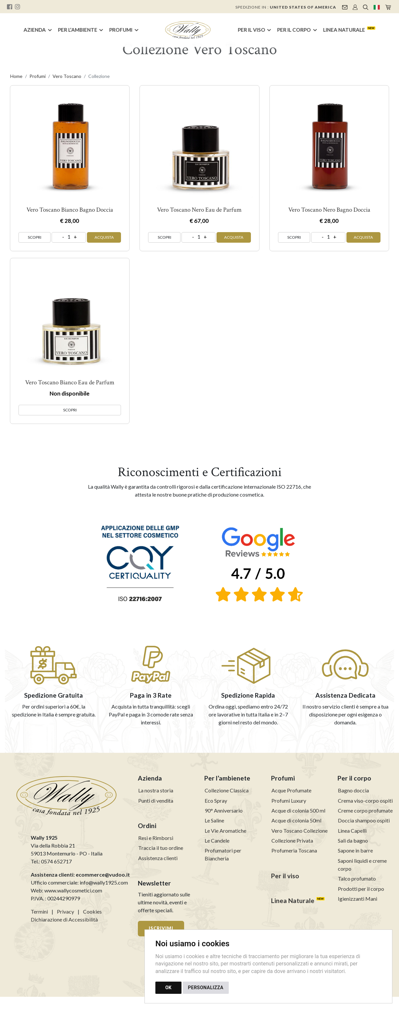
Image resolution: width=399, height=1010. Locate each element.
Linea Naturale (344, 30)
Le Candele (217, 840)
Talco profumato (357, 878)
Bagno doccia (353, 790)
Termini (39, 911)
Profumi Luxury (288, 800)
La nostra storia (155, 790)
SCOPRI (34, 237)
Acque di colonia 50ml (296, 820)
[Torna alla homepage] (188, 30)
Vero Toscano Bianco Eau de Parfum (69, 382)
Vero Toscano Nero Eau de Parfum (199, 210)
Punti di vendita (155, 800)
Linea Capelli (352, 830)
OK (168, 987)
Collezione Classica (227, 790)
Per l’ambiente (77, 30)
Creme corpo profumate (365, 810)
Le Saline (214, 820)
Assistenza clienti (158, 858)
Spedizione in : (285, 7)
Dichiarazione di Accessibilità (64, 919)
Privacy (65, 911)
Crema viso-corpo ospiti (365, 800)
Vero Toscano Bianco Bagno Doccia (69, 210)
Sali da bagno (353, 840)
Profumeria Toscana (294, 850)
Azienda (34, 30)
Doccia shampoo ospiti (364, 820)
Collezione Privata (292, 840)
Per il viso (285, 876)
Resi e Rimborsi (155, 838)
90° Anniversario (224, 810)
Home (16, 76)
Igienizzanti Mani (357, 898)
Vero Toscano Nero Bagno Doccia (329, 210)
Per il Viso (251, 30)
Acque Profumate (291, 790)
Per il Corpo (294, 30)
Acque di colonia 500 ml (298, 810)
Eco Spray (216, 800)
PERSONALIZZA (205, 987)
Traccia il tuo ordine (160, 848)
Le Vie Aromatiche (225, 830)
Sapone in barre (355, 850)
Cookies (92, 911)
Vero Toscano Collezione (299, 830)
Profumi (121, 30)
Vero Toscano (67, 76)
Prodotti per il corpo (361, 889)
